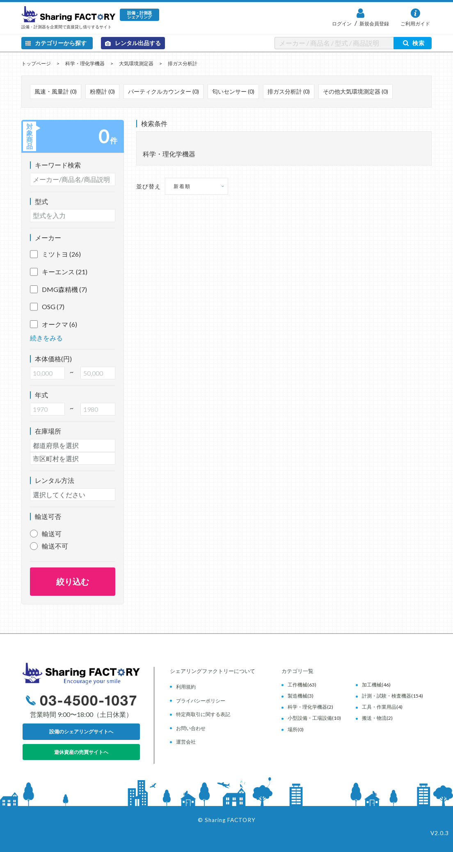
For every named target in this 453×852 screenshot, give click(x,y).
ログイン (342, 24)
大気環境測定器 (136, 63)
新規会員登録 (374, 24)
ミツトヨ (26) (55, 254)
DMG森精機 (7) (58, 289)
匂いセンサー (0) (233, 91)
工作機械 (297, 685)
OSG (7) (47, 306)
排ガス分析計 (182, 63)
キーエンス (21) (58, 271)
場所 (292, 729)
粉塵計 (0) (102, 91)
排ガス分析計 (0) (289, 91)
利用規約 (186, 687)
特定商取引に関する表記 (203, 714)
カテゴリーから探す (56, 42)
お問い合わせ (191, 728)
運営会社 (186, 742)
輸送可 (52, 533)
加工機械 (372, 685)
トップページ (36, 63)
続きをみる (46, 338)
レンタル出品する (133, 42)
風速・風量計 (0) (55, 91)
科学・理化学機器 (85, 63)
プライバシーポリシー (200, 701)
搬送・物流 (374, 718)
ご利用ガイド (415, 24)
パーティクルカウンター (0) (163, 91)
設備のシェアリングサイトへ (81, 731)
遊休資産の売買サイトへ (81, 752)
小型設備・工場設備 (310, 718)
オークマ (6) (53, 324)
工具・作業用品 (379, 707)
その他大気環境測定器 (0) (355, 91)
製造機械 (297, 696)
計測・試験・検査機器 (386, 696)
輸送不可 (55, 546)
